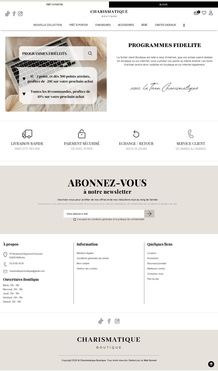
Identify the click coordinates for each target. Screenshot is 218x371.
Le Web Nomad (148, 361)
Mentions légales (85, 254)
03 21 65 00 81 (16, 264)
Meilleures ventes (156, 269)
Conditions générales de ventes (93, 259)
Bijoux (163, 4)
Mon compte (83, 264)
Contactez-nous (155, 274)
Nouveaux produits (156, 264)
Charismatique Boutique (93, 361)
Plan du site (153, 279)
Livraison (151, 254)
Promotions (153, 259)
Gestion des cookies (87, 269)
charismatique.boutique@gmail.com (27, 271)
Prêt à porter (54, 4)
